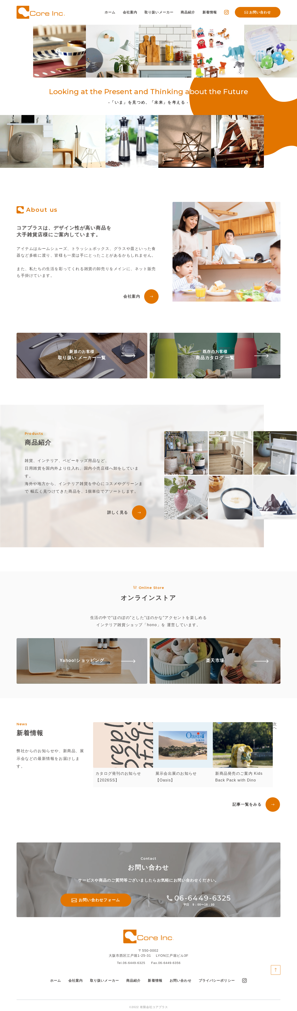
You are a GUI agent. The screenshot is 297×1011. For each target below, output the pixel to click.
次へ (275, 726)
